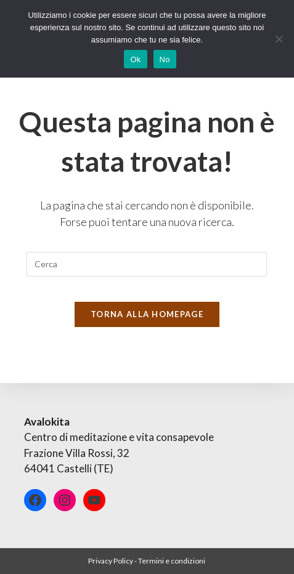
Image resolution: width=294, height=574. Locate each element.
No (165, 59)
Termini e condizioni (171, 560)
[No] (278, 39)
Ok (135, 59)
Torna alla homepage (147, 314)
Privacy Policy (110, 560)
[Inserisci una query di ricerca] (147, 264)
